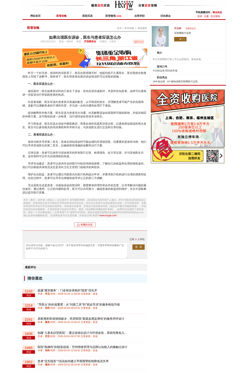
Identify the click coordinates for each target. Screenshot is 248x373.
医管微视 (113, 15)
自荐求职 (139, 15)
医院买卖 (87, 15)
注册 (206, 16)
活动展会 (165, 15)
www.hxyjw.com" (108, 215)
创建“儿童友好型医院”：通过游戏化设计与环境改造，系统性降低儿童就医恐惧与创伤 (93, 333)
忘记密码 (215, 16)
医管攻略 (61, 15)
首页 (119, 28)
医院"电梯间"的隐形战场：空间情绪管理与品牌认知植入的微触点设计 (82, 347)
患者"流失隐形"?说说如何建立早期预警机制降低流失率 (73, 361)
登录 (199, 16)
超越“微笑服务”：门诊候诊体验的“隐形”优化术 (67, 290)
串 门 (182, 39)
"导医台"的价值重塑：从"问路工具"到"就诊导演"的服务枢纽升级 (79, 304)
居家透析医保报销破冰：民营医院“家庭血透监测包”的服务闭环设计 (81, 318)
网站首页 (35, 15)
